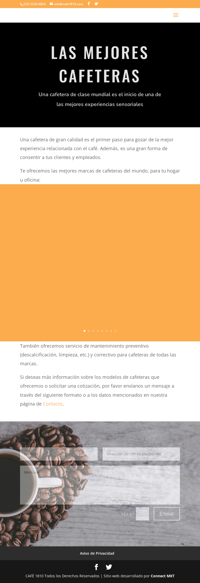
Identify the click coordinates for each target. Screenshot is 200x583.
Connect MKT (162, 575)
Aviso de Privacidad (97, 553)
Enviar (166, 513)
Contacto (53, 404)
